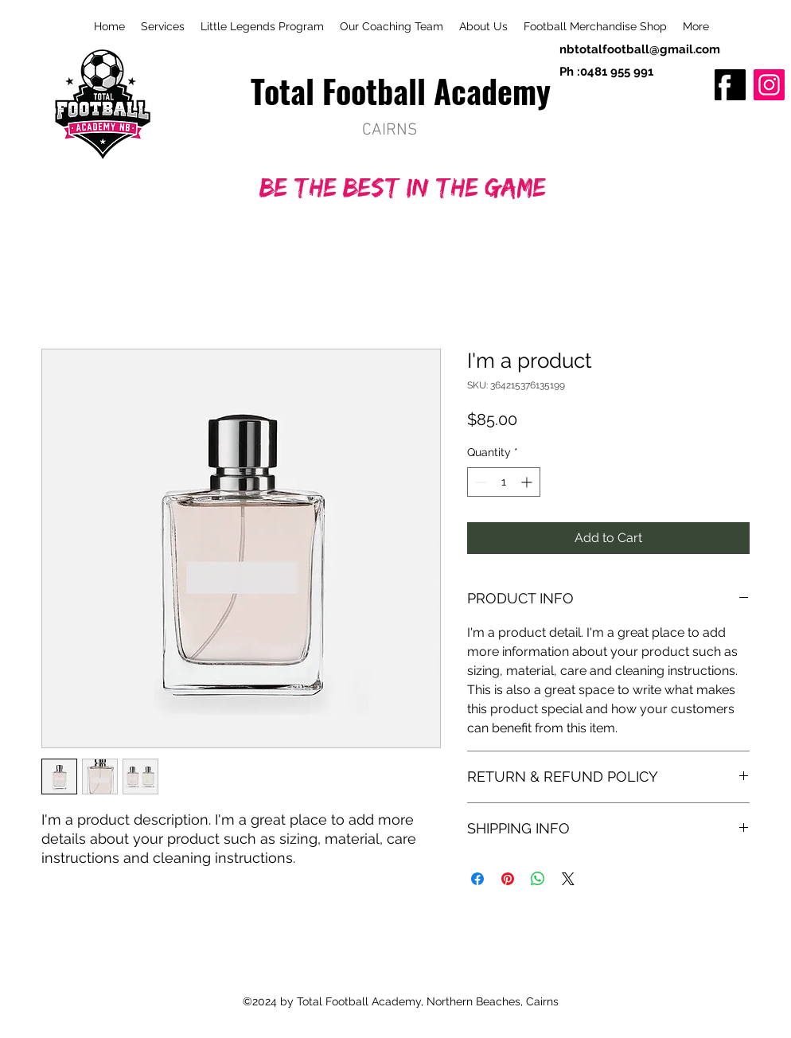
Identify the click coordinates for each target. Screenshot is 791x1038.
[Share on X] (568, 878)
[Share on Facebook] (477, 878)
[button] (696, 26)
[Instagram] (769, 84)
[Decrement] (479, 482)
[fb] (730, 84)
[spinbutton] (503, 482)
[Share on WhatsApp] (537, 878)
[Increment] (528, 482)
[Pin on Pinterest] (507, 878)
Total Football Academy (401, 91)
